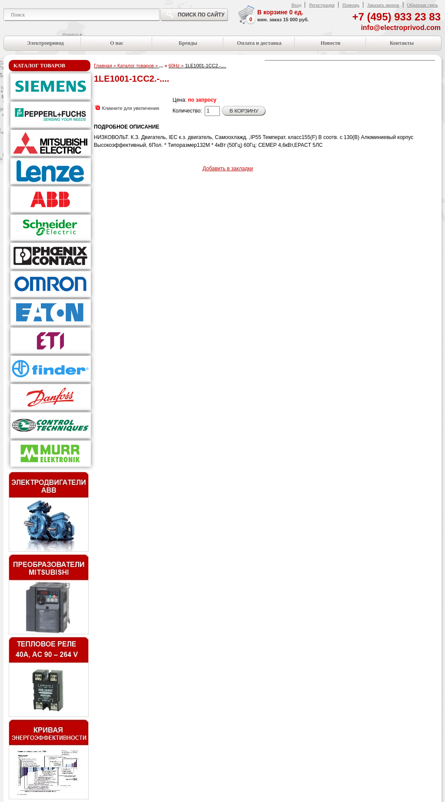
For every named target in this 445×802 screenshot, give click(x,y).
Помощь (350, 4)
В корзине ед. (283, 16)
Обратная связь (422, 4)
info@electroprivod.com (401, 27)
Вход (296, 4)
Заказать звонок (383, 4)
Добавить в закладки (228, 169)
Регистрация (321, 4)
